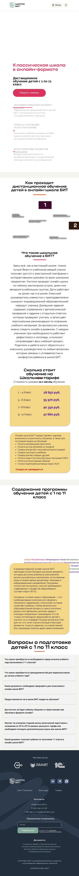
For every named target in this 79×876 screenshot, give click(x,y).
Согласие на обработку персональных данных (39, 844)
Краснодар (43, 790)
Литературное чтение (55, 559)
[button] (29, 93)
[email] (39, 825)
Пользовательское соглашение (40, 852)
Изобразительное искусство (38, 562)
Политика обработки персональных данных (39, 849)
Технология (58, 562)
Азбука (27, 559)
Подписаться (28, 830)
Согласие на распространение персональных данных (41, 846)
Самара (58, 790)
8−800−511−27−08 (39, 808)
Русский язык (38, 559)
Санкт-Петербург (24, 790)
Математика (73, 559)
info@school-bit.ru (39, 804)
